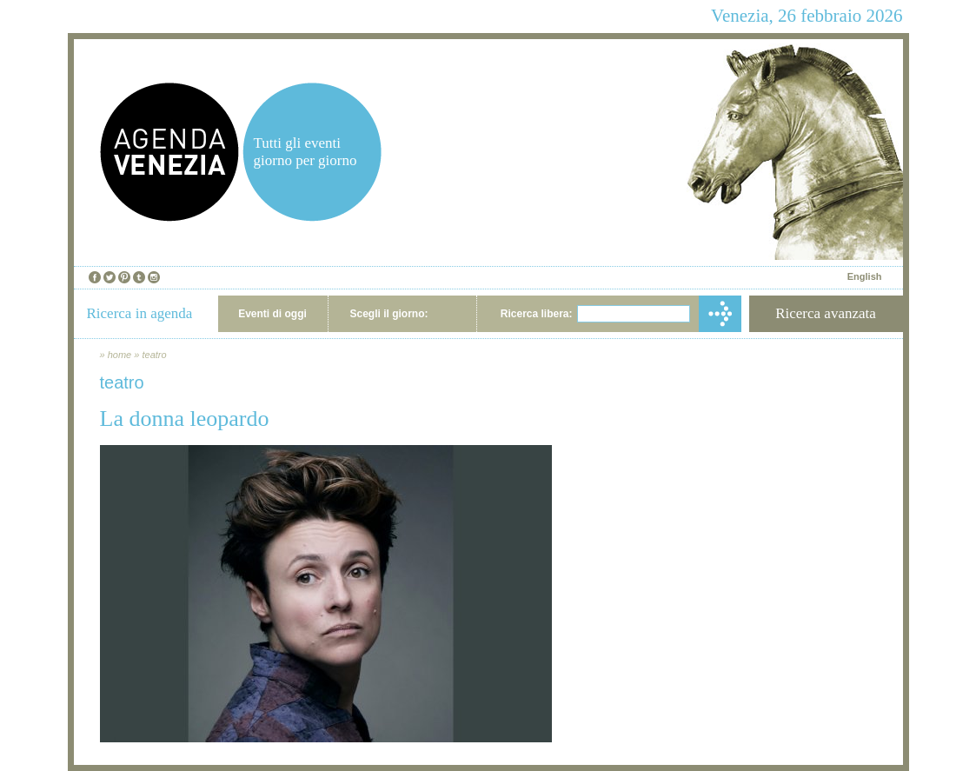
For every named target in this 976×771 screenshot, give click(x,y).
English (864, 276)
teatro (154, 354)
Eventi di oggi (272, 314)
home (120, 354)
